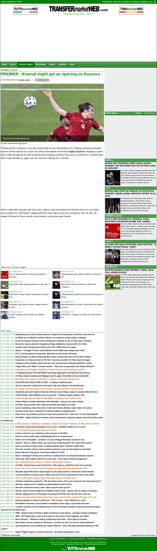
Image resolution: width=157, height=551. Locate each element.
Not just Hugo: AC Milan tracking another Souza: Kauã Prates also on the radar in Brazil (53, 357)
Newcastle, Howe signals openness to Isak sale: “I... (30, 284)
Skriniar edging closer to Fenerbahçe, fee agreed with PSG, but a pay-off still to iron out (53, 494)
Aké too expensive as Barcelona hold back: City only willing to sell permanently (49, 386)
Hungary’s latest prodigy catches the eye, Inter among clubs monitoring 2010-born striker (53, 363)
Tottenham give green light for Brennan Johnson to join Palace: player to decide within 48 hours (56, 392)
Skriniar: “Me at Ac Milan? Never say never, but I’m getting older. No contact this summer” (54, 443)
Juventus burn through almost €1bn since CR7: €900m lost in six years (45, 347)
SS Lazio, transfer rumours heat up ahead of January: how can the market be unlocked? (53, 449)
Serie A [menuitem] (13, 64)
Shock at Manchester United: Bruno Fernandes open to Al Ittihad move (45, 478)
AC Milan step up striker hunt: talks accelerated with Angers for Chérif (45, 405)
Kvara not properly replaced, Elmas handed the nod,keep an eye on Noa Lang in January (53, 341)
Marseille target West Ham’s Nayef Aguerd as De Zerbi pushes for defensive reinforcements (54, 472)
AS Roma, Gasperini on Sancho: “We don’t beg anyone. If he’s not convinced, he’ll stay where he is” (58, 481)
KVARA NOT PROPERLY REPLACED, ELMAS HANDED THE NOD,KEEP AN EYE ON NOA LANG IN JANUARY (130, 165)
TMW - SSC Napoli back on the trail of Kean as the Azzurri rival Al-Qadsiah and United (52, 516)
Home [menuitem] (4, 64)
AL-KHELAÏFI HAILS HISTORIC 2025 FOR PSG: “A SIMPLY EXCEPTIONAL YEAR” (130, 245)
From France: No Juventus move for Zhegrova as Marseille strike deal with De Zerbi (51, 468)
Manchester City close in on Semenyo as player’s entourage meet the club (47, 379)
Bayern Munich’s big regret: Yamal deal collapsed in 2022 (39, 452)
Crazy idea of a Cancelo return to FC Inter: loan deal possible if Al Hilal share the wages (52, 360)
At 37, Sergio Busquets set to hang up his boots (36, 430)
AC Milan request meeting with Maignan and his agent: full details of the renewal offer (52, 376)
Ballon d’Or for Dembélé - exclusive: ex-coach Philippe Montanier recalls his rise (50, 440)
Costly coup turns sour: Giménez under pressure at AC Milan (41, 433)
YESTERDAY (149, 113)
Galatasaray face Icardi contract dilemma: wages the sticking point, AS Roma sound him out (55, 334)
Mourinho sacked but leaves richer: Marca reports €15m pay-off (42, 487)
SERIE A (109, 160)
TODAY (138, 113)
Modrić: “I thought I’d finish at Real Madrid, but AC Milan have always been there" (50, 350)
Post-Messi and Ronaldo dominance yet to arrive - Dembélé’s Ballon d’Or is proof (50, 427)
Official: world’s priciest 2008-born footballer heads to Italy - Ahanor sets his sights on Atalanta (56, 491)
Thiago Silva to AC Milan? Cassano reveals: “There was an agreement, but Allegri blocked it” (55, 366)
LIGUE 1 (109, 241)
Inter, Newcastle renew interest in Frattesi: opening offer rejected (43, 462)
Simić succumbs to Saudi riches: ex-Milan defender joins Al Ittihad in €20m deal (49, 446)
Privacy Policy (150, 535)
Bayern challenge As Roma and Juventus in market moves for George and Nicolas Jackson (54, 456)
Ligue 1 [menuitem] (52, 64)
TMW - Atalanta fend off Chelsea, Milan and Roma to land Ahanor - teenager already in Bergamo (56, 513)
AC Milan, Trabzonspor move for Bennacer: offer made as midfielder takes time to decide (53, 465)
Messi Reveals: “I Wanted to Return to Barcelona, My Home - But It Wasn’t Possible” (51, 519)
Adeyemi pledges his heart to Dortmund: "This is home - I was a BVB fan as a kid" (50, 500)
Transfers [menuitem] (62, 64)
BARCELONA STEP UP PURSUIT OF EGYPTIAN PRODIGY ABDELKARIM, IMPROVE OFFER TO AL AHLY (130, 193)
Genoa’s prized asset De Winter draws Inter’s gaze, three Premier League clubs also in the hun (55, 497)
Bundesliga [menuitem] (41, 64)
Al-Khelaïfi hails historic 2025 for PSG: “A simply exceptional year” (44, 382)
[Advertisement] (23, 241)
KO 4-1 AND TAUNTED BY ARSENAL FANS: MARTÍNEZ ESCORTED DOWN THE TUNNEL (128, 220)
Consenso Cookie (137, 535)
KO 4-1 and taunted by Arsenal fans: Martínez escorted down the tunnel (46, 354)
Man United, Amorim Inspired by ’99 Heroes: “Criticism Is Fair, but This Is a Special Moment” (55, 522)
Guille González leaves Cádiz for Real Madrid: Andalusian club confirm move (48, 398)
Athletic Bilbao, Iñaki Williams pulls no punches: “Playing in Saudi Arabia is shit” (50, 395)
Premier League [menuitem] (26, 64)
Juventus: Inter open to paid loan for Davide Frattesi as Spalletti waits (45, 411)
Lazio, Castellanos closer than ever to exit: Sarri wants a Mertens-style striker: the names (53, 408)
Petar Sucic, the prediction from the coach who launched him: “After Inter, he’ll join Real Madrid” (56, 414)
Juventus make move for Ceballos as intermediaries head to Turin (43, 484)
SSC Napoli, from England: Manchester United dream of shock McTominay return (50, 370)
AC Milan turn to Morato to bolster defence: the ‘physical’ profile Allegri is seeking (50, 338)
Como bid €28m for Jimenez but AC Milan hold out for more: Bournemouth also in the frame (54, 475)
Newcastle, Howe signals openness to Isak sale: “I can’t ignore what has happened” (51, 459)
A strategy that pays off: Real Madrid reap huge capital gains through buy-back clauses (52, 373)
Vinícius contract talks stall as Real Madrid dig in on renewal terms (44, 436)
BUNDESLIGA (112, 267)
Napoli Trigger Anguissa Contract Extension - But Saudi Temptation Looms (47, 532)
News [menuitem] (72, 64)
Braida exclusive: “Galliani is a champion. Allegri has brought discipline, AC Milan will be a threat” (57, 424)
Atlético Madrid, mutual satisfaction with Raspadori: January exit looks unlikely (49, 402)
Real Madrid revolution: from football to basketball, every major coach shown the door (52, 503)
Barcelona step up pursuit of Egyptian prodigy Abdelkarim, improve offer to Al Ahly (51, 344)
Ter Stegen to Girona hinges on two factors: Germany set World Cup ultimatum (49, 389)
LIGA (108, 188)
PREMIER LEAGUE (114, 216)
